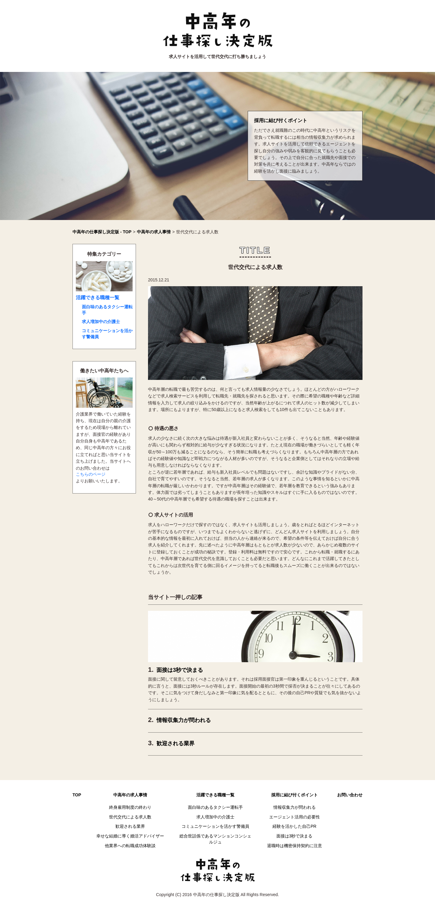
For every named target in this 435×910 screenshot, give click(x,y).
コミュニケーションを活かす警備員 (107, 333)
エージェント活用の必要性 (294, 816)
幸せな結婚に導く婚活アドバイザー (130, 836)
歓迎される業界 (175, 743)
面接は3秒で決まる (179, 670)
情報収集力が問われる (183, 720)
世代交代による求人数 (130, 816)
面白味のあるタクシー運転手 (107, 309)
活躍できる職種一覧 (97, 297)
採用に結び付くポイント (280, 120)
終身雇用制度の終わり (130, 807)
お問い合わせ (349, 794)
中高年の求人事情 (130, 794)
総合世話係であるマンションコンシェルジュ (215, 839)
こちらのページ (90, 474)
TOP (76, 794)
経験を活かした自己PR (294, 826)
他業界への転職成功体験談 (130, 845)
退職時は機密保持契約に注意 (294, 845)
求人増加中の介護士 (101, 321)
